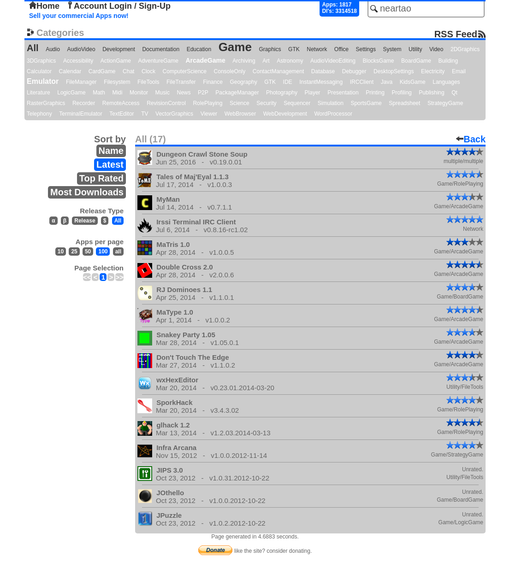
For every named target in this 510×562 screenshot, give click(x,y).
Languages (446, 82)
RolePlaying (207, 103)
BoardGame (416, 61)
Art (265, 61)
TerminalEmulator (80, 114)
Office (341, 49)
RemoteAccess (121, 103)
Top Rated (101, 178)
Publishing (431, 92)
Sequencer (297, 103)
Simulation (331, 103)
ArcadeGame (205, 60)
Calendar (70, 71)
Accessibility (78, 61)
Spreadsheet (404, 103)
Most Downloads (87, 192)
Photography (281, 92)
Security (266, 103)
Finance (213, 82)
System (392, 49)
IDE (287, 82)
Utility (415, 49)
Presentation (342, 92)
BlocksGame (378, 61)
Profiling (401, 92)
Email (459, 71)
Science (239, 103)
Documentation (160, 49)
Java (386, 82)
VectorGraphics (174, 114)
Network (317, 49)
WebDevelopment (285, 114)
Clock (148, 71)
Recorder (83, 103)
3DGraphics (41, 61)
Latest (110, 164)
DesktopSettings (394, 71)
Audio (53, 49)
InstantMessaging (321, 82)
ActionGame (116, 61)
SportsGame (365, 103)
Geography (243, 82)
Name (111, 151)
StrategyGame (445, 103)
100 (102, 251)
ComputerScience (185, 71)
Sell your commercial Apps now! (79, 15)
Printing (375, 92)
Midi (117, 92)
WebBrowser (240, 114)
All (33, 48)
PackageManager (237, 92)
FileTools (148, 82)
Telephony (39, 114)
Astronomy (290, 61)
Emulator (43, 81)
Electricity (433, 71)
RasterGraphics (46, 103)
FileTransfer (181, 82)
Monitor (139, 92)
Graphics (270, 49)
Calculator (39, 71)
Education (199, 49)
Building (448, 61)
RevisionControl (166, 103)
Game (235, 47)
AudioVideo (81, 49)
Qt (454, 92)
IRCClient (362, 82)
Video (436, 49)
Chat (128, 71)
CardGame (102, 71)
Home (44, 6)
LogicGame (71, 92)
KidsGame (413, 82)
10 (61, 251)
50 (88, 251)
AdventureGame (158, 61)
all (118, 251)
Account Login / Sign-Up (118, 6)
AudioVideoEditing (333, 61)
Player (312, 92)
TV (144, 114)
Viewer (209, 114)
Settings (366, 49)
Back (471, 139)
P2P (203, 92)
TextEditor (121, 114)
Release (84, 220)
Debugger (354, 71)
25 (74, 251)
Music (162, 92)
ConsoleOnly (230, 71)
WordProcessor (333, 114)
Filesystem (117, 82)
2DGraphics (465, 49)
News (184, 92)
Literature (38, 92)
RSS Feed (455, 34)
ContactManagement (278, 71)
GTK (294, 49)
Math (99, 92)
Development (118, 49)
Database (323, 71)
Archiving (243, 61)
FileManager (81, 82)
